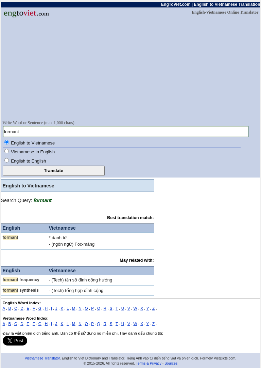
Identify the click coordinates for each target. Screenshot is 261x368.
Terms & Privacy (148, 363)
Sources (170, 363)
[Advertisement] (131, 68)
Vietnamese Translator (42, 358)
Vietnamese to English (33, 151)
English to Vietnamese (33, 142)
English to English (28, 161)
